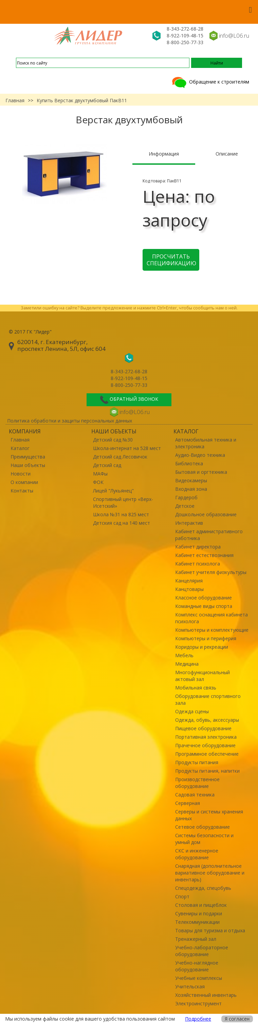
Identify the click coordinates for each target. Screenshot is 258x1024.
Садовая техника (195, 794)
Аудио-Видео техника (200, 455)
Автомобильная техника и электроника (205, 443)
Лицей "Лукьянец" (113, 490)
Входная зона (191, 489)
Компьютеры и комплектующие (211, 630)
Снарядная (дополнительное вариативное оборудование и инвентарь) (209, 873)
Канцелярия (189, 580)
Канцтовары (189, 589)
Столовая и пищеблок (201, 905)
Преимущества (28, 456)
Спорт (182, 896)
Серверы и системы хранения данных (209, 815)
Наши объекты (28, 465)
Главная (14, 100)
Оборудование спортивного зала (208, 699)
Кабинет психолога (197, 563)
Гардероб (186, 497)
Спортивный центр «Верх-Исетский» (123, 502)
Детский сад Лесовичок (120, 456)
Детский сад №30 (113, 439)
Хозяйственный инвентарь (206, 995)
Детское (185, 506)
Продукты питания (196, 762)
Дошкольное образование (206, 514)
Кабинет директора (198, 546)
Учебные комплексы (198, 978)
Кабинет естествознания (204, 555)
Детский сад (107, 465)
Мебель (184, 655)
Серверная (187, 803)
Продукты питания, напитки (207, 771)
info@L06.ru (234, 35)
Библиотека (189, 463)
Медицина (187, 664)
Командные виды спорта (203, 606)
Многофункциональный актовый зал (202, 675)
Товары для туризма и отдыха (210, 930)
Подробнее (198, 1019)
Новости (21, 473)
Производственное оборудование (197, 782)
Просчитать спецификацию (171, 260)
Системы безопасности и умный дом (204, 838)
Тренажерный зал (195, 939)
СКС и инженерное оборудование (196, 854)
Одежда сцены (192, 711)
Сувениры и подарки (198, 913)
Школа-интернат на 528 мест (127, 448)
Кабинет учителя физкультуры (210, 572)
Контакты (22, 490)
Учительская (190, 986)
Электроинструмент (198, 1003)
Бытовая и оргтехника (201, 472)
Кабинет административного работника (209, 534)
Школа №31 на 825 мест (121, 514)
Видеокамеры (191, 480)
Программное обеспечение (207, 754)
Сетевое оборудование (202, 827)
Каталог (20, 448)
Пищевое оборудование (203, 728)
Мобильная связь (195, 687)
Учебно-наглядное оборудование (196, 966)
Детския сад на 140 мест (121, 523)
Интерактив (189, 523)
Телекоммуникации (197, 922)
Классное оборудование (203, 597)
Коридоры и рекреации (201, 647)
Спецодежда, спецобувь (203, 888)
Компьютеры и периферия (205, 638)
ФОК (98, 482)
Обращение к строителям (210, 81)
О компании (24, 482)
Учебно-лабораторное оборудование (201, 950)
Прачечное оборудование (205, 745)
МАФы (100, 473)
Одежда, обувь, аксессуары (207, 720)
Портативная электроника (206, 737)
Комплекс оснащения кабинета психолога (211, 618)
